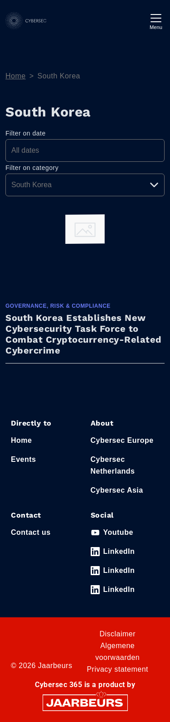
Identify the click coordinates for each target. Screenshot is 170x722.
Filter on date (25, 133)
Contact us (31, 532)
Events (23, 459)
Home (15, 76)
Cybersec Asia (117, 490)
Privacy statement (117, 669)
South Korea (59, 76)
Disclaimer (117, 634)
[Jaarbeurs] (85, 702)
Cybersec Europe (122, 440)
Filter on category (31, 167)
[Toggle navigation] (156, 20)
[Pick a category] (85, 185)
